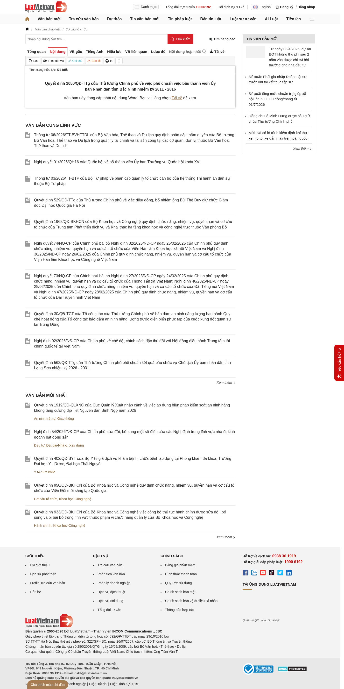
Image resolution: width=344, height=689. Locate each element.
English (262, 7)
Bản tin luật (210, 19)
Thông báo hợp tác (179, 610)
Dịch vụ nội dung (110, 601)
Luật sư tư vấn (243, 19)
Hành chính (42, 525)
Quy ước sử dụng (178, 583)
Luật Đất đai (98, 684)
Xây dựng (76, 445)
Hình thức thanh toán (181, 574)
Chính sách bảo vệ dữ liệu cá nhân (191, 601)
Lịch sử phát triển (43, 574)
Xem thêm (226, 382)
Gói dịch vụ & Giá (231, 7)
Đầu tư (39, 445)
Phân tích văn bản (111, 574)
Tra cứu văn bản (84, 19)
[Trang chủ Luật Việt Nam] (46, 7)
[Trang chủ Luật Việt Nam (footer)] (49, 626)
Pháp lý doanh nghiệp (114, 583)
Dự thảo (114, 19)
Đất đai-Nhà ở (56, 445)
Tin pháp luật (180, 19)
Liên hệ (35, 592)
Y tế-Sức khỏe (45, 472)
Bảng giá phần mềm (180, 565)
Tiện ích (293, 19)
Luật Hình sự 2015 (124, 684)
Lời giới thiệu (39, 565)
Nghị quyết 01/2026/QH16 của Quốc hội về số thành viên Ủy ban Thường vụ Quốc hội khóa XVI (117, 162)
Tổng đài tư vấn (109, 610)
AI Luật (271, 19)
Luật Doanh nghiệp (71, 684)
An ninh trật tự (45, 418)
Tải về (177, 98)
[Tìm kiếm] (180, 39)
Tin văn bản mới (145, 19)
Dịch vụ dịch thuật (111, 592)
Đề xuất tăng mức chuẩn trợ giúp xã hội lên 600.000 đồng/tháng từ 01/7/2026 (277, 99)
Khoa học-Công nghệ (75, 499)
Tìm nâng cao (222, 39)
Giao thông (65, 418)
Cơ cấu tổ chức (45, 499)
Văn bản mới (49, 19)
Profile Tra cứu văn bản (47, 583)
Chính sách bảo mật (180, 592)
